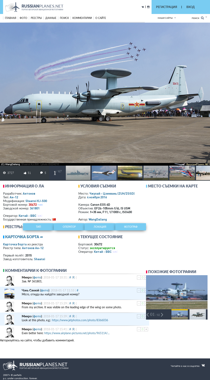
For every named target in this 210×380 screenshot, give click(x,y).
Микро (27, 277)
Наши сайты (165, 18)
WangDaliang (98, 219)
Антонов (29, 193)
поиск (64, 18)
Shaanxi (39, 259)
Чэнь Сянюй (30, 290)
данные (50, 18)
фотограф (130, 226)
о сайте (100, 18)
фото (23, 18)
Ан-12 (14, 197)
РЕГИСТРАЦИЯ (166, 7)
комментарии (82, 18)
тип (40, 204)
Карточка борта (15, 244)
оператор (69, 226)
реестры (36, 18)
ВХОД (190, 7)
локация (100, 226)
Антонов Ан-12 (32, 248)
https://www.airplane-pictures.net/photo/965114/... (77, 333)
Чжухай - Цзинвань (112, 193)
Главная (10, 18)
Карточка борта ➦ (24, 236)
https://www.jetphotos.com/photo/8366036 (80, 320)
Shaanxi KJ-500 (36, 201)
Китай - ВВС (27, 215)
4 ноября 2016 (97, 197)
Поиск (198, 18)
